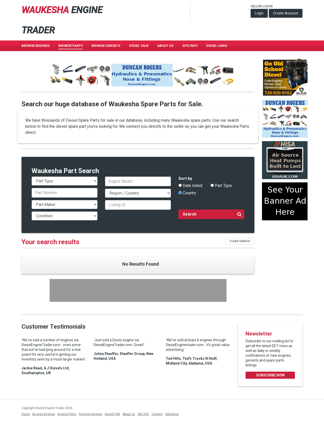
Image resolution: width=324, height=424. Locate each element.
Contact (157, 414)
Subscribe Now (270, 375)
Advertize (172, 414)
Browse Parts (70, 46)
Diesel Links (216, 46)
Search (212, 214)
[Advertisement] (138, 290)
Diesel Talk (138, 46)
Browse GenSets (106, 46)
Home (26, 414)
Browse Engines (36, 46)
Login (259, 13)
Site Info (189, 46)
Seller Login (262, 6)
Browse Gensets (90, 414)
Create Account (285, 13)
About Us (165, 46)
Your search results (50, 242)
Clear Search (240, 241)
